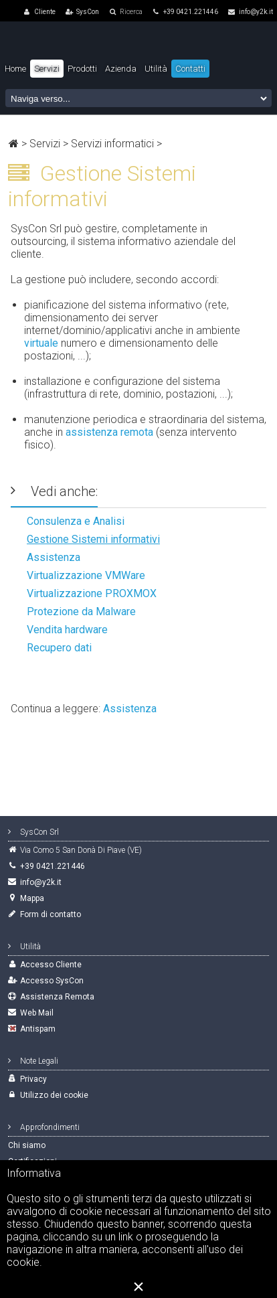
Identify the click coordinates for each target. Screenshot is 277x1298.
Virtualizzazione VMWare (86, 575)
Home (15, 69)
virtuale (41, 343)
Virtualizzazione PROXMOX (92, 593)
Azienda (120, 69)
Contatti (190, 69)
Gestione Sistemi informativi (93, 539)
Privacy (33, 1079)
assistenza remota (109, 432)
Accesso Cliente (51, 964)
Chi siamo (26, 1145)
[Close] (138, 1286)
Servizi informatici (112, 143)
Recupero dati (59, 647)
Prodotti (82, 69)
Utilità (156, 69)
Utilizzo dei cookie (54, 1095)
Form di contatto (50, 914)
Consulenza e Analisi (75, 521)
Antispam (38, 1029)
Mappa (32, 898)
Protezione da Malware (81, 611)
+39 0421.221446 (185, 11)
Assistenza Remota (57, 996)
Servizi (44, 143)
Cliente (45, 11)
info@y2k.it (250, 11)
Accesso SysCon (52, 980)
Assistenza (53, 557)
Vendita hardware (67, 629)
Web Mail (37, 1013)
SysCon (87, 11)
